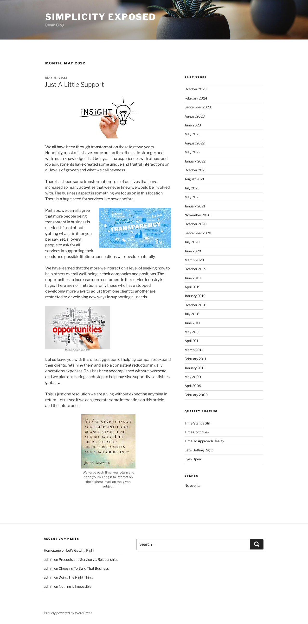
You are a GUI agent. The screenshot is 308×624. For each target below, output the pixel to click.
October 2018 (195, 305)
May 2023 (192, 134)
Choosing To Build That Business (84, 568)
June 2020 (193, 251)
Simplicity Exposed (100, 17)
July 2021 (192, 188)
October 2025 (195, 89)
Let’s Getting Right (199, 450)
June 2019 (193, 278)
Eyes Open (193, 459)
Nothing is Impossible (75, 586)
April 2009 (193, 386)
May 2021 (192, 197)
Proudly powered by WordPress (68, 613)
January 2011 (195, 368)
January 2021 (195, 206)
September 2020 (198, 233)
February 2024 (196, 98)
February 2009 (196, 395)
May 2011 (192, 332)
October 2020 (196, 224)
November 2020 (198, 215)
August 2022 (195, 143)
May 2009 (193, 377)
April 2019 (192, 287)
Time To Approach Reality (204, 441)
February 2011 (195, 359)
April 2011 (192, 341)
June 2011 (192, 323)
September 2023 (198, 107)
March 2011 (194, 350)
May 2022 (192, 152)
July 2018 (192, 314)
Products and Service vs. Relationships (88, 559)
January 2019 (195, 296)
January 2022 (195, 161)
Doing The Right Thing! (76, 577)
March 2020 (194, 260)
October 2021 (195, 170)
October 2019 (195, 269)
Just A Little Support (74, 84)
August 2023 (195, 116)
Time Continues (197, 432)
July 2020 (192, 242)
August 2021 (194, 179)
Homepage (52, 550)
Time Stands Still (197, 423)
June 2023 (193, 125)
